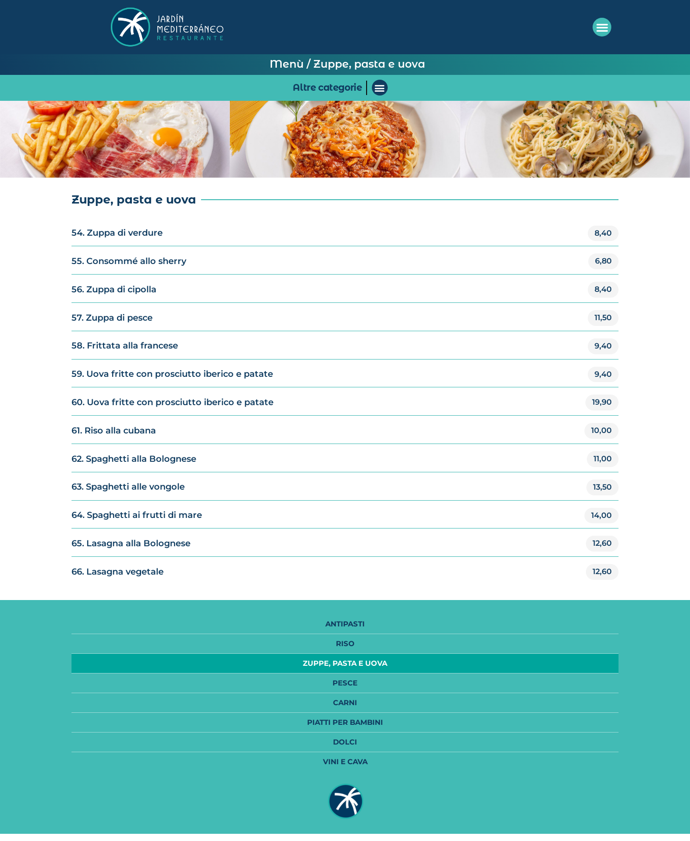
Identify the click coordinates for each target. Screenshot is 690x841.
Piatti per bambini (345, 722)
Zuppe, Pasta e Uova (345, 663)
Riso (345, 643)
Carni (345, 702)
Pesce (345, 682)
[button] (602, 27)
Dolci (345, 741)
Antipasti (345, 623)
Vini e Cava (345, 761)
